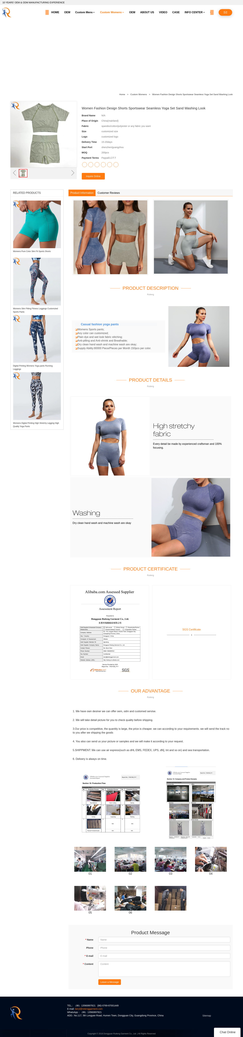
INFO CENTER (194, 12)
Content (88, 964)
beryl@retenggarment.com (89, 1009)
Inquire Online (93, 176)
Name (89, 939)
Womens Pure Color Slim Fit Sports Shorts (32, 251)
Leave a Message (110, 982)
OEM (67, 12)
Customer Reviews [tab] (109, 192)
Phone (89, 947)
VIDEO (163, 12)
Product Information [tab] (82, 192)
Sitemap (207, 1015)
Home (122, 94)
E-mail (89, 956)
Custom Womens (111, 12)
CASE (176, 12)
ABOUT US (147, 12)
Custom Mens (84, 12)
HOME (55, 12)
